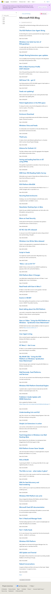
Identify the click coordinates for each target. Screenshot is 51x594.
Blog (18, 589)
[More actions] (49, 14)
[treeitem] (10, 18)
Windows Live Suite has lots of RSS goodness (30, 43)
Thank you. (23, 137)
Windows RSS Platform (27, 541)
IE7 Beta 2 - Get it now (27, 345)
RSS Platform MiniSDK (27, 184)
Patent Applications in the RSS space (32, 103)
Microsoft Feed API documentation (31, 507)
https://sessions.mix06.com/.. (30, 327)
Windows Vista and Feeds (28, 125)
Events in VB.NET (25, 298)
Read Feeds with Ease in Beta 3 (30, 286)
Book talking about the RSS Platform (32, 309)
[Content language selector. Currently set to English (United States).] (8, 586)
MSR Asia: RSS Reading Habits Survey (32, 173)
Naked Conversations (27, 564)
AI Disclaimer (4, 589)
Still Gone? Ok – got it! (27, 80)
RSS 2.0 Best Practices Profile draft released (29, 68)
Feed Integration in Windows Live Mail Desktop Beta (33, 436)
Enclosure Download (26, 114)
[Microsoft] (2, 2)
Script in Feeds (24, 252)
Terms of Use (4, 591)
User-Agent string (25, 334)
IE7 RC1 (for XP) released (28, 230)
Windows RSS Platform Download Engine (34, 385)
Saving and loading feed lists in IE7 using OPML (31, 160)
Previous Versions (12, 589)
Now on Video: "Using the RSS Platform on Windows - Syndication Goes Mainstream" (34, 321)
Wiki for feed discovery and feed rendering (29, 483)
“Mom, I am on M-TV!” (27, 264)
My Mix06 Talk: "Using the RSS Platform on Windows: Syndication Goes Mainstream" (31, 358)
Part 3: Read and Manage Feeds (30, 518)
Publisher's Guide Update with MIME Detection (30, 398)
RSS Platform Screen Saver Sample (31, 448)
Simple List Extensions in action (30, 423)
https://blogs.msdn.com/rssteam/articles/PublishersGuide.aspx (34, 404)
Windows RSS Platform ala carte (30, 496)
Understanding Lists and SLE (29, 412)
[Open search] (44, 2)
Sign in (48, 1)
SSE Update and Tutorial (27, 552)
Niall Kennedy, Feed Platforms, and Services (30, 373)
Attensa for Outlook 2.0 (27, 148)
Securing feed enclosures (28, 195)
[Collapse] (16, 13)
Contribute (24, 589)
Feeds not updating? (26, 91)
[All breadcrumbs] (20, 14)
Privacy (29, 589)
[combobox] (9, 15)
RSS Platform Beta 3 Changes (29, 275)
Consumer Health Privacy (38, 589)
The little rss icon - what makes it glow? (33, 471)
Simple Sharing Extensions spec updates (33, 55)
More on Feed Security (27, 218)
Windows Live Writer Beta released (31, 241)
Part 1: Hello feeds (25, 530)
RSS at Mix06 (24, 460)
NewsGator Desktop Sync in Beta (31, 207)
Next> (20, 574)
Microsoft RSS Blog (26, 13)
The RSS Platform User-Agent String (32, 30)
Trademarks (10, 591)
